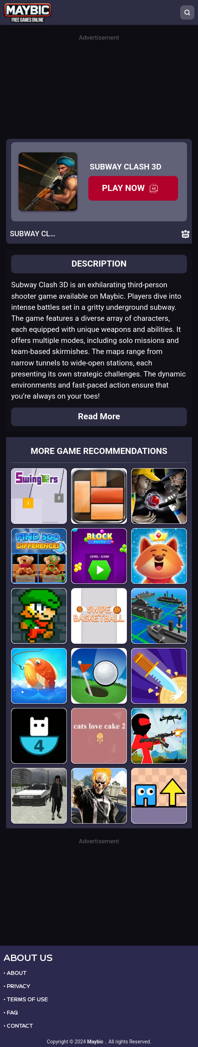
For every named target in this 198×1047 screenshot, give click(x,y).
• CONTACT (18, 1025)
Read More (99, 416)
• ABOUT (15, 973)
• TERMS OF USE (26, 999)
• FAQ (11, 1012)
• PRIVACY (17, 986)
